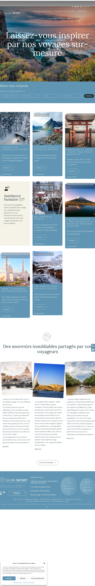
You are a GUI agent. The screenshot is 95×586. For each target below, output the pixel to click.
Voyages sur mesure (36, 477)
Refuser (22, 578)
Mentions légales (32, 499)
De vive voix (69, 486)
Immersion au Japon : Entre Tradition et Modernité (80, 152)
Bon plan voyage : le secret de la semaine (43, 495)
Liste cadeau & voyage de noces (40, 487)
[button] (44, 563)
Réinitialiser (89, 96)
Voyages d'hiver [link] (18, 91)
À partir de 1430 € (71, 177)
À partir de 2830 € (39, 174)
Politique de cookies (17, 582)
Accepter (9, 578)
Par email (87, 487)
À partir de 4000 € (72, 246)
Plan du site (18, 499)
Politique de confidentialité (29, 582)
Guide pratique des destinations (40, 491)
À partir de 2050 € (39, 313)
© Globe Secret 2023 (61, 501)
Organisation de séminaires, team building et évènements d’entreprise (44, 482)
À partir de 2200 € (7, 174)
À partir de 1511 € (6, 316)
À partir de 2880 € (39, 244)
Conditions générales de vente (38, 501)
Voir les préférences (37, 578)
